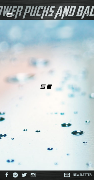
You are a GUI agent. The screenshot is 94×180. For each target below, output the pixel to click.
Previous (9, 49)
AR (70, 14)
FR (81, 14)
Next (85, 49)
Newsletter (82, 174)
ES (86, 14)
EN (54, 14)
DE (65, 14)
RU (76, 14)
